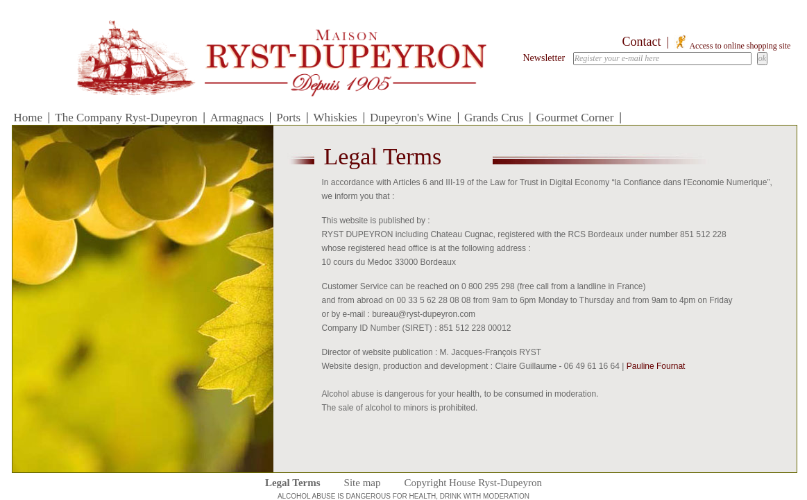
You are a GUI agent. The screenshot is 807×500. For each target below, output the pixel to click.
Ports (288, 117)
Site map (362, 482)
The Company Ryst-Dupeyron (126, 117)
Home (28, 117)
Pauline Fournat (656, 366)
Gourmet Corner (575, 117)
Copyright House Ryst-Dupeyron (473, 482)
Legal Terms (293, 482)
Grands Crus (493, 117)
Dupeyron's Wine (411, 117)
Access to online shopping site (732, 46)
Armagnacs (237, 117)
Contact (641, 42)
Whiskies (335, 117)
